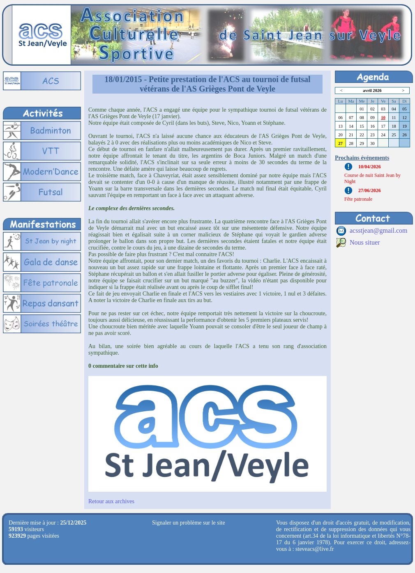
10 (383, 117)
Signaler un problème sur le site (188, 523)
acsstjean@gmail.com (378, 230)
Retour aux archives (111, 501)
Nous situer (365, 242)
